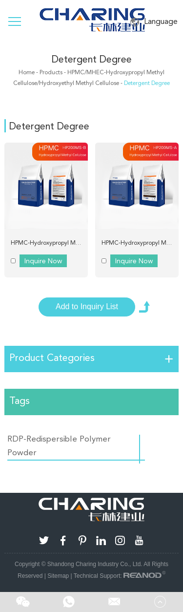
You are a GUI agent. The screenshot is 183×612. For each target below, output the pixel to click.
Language (154, 22)
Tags (19, 400)
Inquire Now (43, 261)
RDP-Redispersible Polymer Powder (59, 445)
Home (27, 72)
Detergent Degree (92, 59)
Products (51, 72)
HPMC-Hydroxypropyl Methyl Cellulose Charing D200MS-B (49, 242)
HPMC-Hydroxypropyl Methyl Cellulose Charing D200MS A (140, 242)
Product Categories (52, 357)
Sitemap (58, 575)
